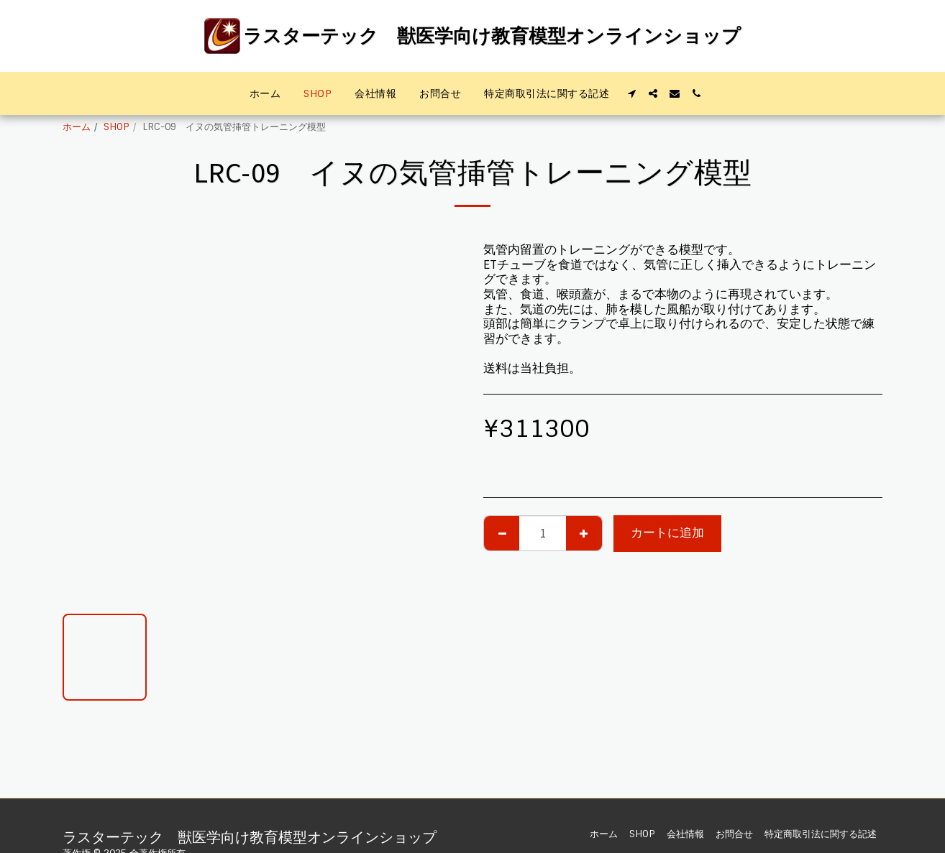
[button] (631, 93)
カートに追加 (667, 532)
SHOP (116, 127)
